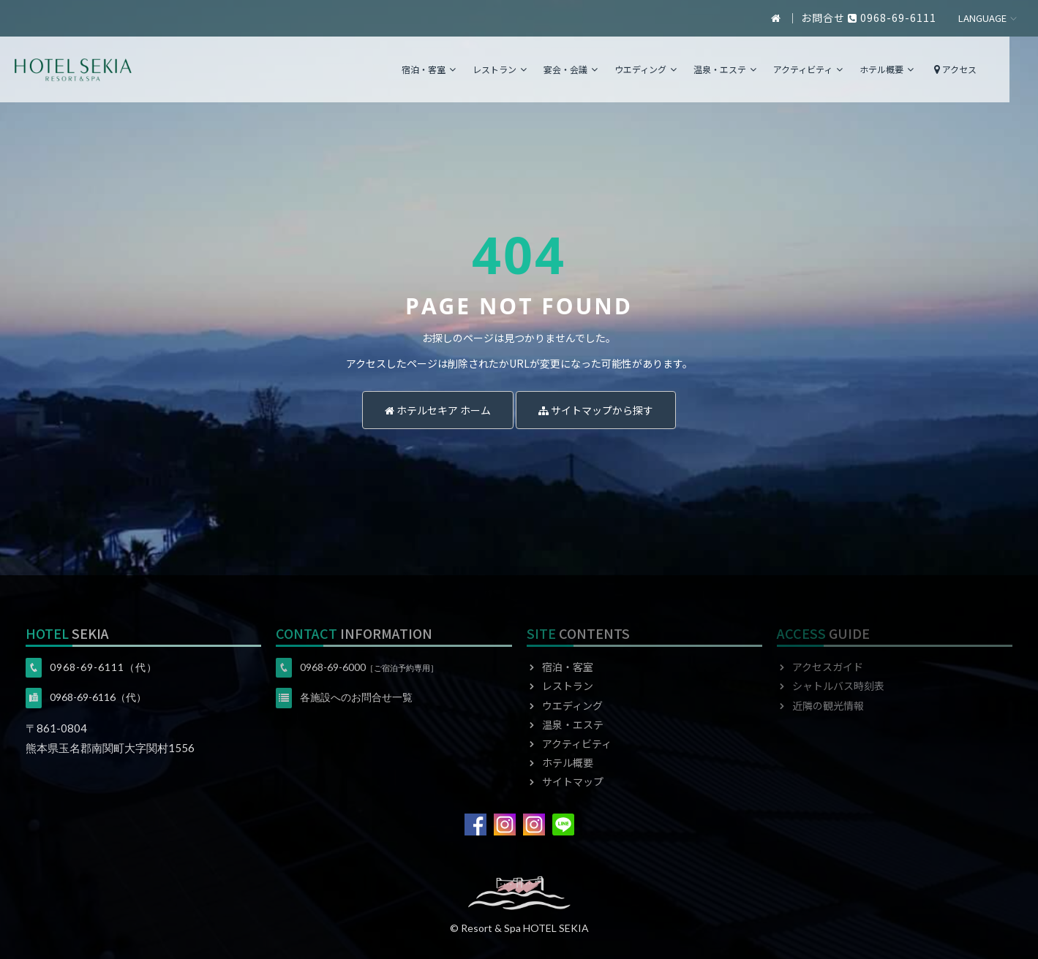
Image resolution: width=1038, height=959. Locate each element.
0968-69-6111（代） (103, 667)
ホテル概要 (915, 69)
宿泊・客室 (457, 69)
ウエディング (674, 69)
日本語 (988, 19)
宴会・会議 (599, 69)
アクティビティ (836, 69)
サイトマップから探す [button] (595, 410)
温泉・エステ (753, 69)
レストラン (528, 69)
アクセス (982, 69)
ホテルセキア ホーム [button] (438, 410)
